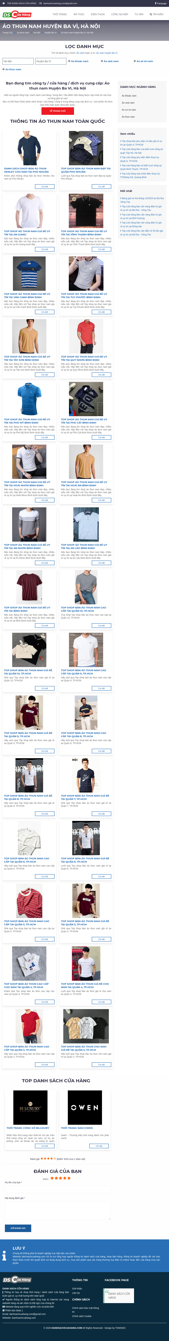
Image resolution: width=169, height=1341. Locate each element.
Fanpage (161, 3)
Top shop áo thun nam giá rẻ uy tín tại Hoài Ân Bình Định (84, 484)
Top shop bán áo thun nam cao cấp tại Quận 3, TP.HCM (26, 1048)
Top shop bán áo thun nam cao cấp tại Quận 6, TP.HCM (26, 860)
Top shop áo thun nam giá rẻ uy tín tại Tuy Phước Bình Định (84, 295)
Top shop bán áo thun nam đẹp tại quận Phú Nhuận (86, 170)
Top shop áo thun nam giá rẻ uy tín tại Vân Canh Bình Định (27, 295)
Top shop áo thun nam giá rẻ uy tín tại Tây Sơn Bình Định (27, 358)
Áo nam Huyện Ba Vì (106, 53)
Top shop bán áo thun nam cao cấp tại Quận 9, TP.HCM (83, 672)
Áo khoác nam (79, 61)
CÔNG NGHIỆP (119, 14)
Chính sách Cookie (81, 1316)
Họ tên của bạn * (13, 1182)
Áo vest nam (111, 61)
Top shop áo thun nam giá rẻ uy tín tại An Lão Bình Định (84, 546)
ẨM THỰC (79, 14)
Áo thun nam (23, 32)
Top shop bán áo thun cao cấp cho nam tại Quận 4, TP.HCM (26, 985)
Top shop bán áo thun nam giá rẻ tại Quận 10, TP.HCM (28, 672)
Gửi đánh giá (18, 1228)
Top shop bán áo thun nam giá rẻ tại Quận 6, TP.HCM (85, 860)
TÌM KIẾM (156, 14)
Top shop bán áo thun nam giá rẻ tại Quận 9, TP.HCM (28, 734)
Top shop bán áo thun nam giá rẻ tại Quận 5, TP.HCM (85, 923)
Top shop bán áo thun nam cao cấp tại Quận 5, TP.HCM (26, 923)
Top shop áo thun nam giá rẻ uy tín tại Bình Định (27, 609)
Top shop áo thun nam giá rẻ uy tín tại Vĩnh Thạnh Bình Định (84, 233)
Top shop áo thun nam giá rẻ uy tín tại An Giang (27, 233)
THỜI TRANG (60, 14)
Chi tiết (44, 186)
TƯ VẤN (139, 14)
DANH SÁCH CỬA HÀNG (119, 1295)
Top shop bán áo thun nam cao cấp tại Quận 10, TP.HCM (83, 609)
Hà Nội (37, 32)
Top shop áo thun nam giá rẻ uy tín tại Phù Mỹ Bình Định (27, 421)
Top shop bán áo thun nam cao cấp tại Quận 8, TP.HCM (83, 734)
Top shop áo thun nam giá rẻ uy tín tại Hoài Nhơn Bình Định (27, 484)
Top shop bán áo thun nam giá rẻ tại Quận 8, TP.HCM (28, 797)
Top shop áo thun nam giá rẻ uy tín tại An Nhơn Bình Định (27, 546)
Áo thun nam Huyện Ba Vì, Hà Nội (77, 32)
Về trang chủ (58, 111)
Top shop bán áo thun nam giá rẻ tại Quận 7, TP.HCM (85, 797)
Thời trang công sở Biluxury (28, 1127)
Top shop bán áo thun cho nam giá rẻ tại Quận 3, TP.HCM (83, 1048)
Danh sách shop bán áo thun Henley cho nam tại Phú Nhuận (26, 170)
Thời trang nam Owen (77, 1127)
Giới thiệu (77, 1288)
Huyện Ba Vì (51, 32)
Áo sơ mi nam (145, 61)
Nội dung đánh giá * (15, 1198)
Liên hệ (76, 1293)
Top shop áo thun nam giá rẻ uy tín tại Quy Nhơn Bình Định (84, 358)
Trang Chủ (7, 32)
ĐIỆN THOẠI (98, 14)
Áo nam (80, 53)
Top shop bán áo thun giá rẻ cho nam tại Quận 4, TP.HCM (85, 985)
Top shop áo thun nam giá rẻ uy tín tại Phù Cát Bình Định (84, 421)
